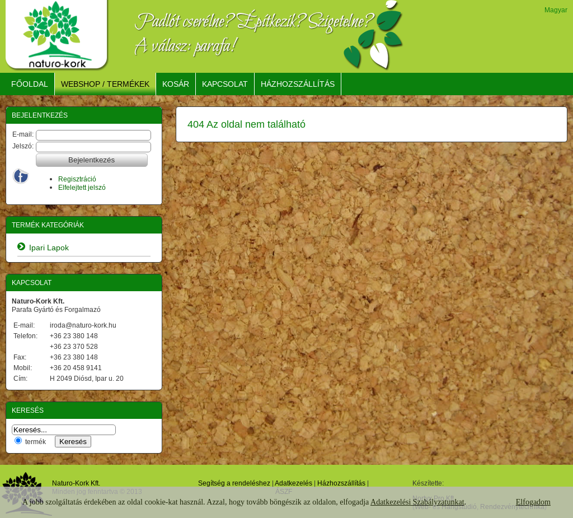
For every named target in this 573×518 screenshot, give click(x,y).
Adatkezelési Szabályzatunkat (417, 502)
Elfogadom (533, 502)
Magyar (555, 10)
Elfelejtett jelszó (82, 187)
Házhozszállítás (341, 483)
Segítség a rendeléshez (234, 483)
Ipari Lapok (49, 247)
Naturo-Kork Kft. (76, 483)
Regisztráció (77, 179)
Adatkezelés (293, 483)
